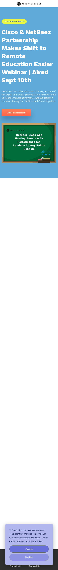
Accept (29, 548)
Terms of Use (35, 566)
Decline (29, 557)
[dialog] (29, 544)
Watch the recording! (16, 112)
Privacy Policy (15, 566)
